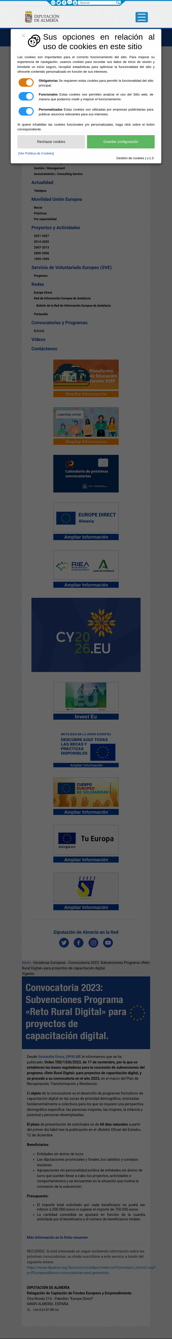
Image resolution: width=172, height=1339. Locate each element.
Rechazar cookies (51, 142)
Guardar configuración (120, 142)
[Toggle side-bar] (142, 17)
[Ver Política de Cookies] (36, 153)
